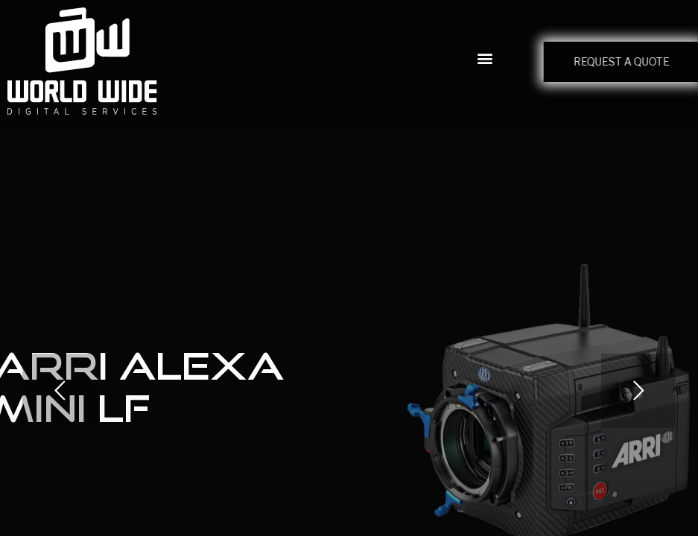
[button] (485, 57)
